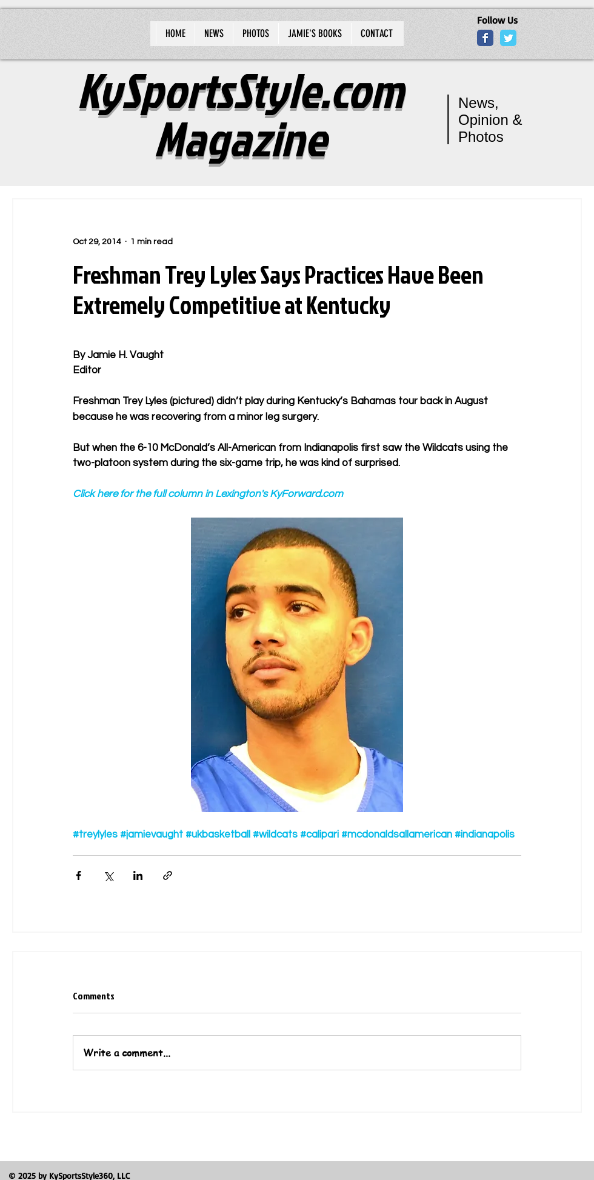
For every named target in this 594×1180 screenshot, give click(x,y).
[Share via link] (167, 875)
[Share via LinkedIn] (138, 875)
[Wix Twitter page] (508, 38)
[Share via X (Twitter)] (108, 875)
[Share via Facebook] (78, 875)
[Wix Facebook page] (485, 38)
